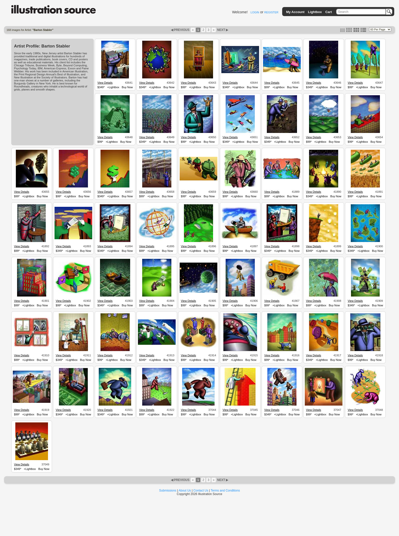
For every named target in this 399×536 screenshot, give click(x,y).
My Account (295, 12)
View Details (105, 82)
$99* (184, 87)
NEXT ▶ (222, 30)
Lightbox (315, 12)
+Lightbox (113, 87)
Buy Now (127, 87)
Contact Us (200, 490)
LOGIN (255, 12)
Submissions (167, 490)
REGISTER (271, 12)
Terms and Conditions (225, 490)
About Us (185, 490)
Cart (328, 12)
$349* (101, 87)
